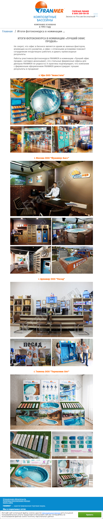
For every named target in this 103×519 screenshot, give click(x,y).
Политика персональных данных (16, 501)
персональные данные (51, 513)
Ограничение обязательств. (14, 499)
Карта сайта (8, 503)
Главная (7, 31)
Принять (89, 515)
